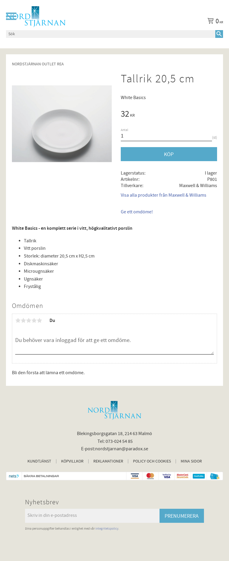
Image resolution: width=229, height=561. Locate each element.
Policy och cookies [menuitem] (152, 461)
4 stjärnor (34, 320)
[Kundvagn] (214, 22)
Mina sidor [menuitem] (191, 461)
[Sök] (219, 34)
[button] (11, 16)
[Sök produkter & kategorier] (110, 34)
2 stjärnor (23, 320)
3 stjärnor (28, 320)
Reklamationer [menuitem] (108, 461)
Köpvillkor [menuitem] (72, 461)
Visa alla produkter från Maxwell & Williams (163, 195)
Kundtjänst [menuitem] (39, 461)
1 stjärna (18, 320)
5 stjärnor (39, 320)
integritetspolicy (106, 528)
